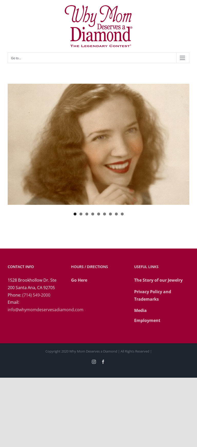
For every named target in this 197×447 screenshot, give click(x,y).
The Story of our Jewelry (158, 280)
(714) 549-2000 (36, 295)
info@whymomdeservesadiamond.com (45, 309)
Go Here (79, 280)
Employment (147, 320)
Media (140, 310)
